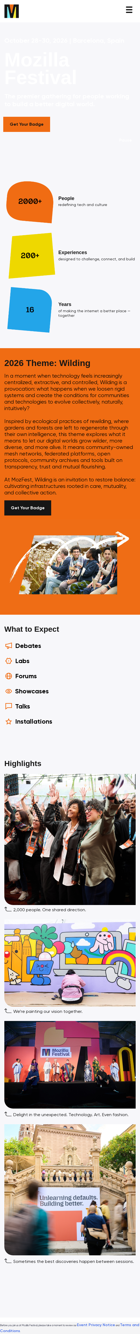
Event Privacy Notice (96, 1325)
